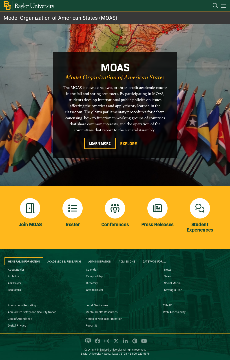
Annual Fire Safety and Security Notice (32, 312)
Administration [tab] (99, 261)
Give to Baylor (94, 289)
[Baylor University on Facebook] (96, 343)
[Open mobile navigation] (224, 6)
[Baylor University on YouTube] (143, 343)
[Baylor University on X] (115, 343)
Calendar (92, 269)
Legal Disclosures (97, 305)
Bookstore (14, 289)
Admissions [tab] (127, 261)
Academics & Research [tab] (64, 261)
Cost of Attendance (20, 318)
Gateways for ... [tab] (154, 261)
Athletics (13, 276)
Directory (92, 283)
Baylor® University (111, 349)
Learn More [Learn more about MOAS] (100, 143)
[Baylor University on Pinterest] (134, 343)
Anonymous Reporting (22, 305)
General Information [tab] (24, 261)
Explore (128, 143)
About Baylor (16, 269)
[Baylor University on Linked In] (124, 343)
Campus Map (94, 276)
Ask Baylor (14, 283)
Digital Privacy (17, 325)
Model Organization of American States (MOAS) (60, 17)
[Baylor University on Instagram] (106, 343)
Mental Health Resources (101, 312)
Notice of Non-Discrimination (104, 318)
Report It (91, 325)
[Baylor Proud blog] (87, 343)
